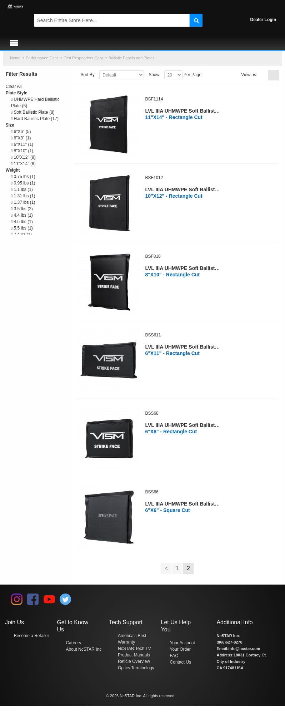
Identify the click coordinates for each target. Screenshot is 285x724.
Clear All (14, 86)
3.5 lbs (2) (22, 208)
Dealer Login (263, 20)
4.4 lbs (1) (22, 215)
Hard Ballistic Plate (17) (35, 118)
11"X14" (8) (23, 163)
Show (154, 74)
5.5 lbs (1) (22, 228)
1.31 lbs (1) (23, 195)
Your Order (180, 649)
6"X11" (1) (22, 144)
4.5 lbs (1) (22, 221)
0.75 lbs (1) (23, 176)
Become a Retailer (31, 635)
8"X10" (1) (22, 150)
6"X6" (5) (21, 131)
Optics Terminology (136, 667)
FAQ (174, 655)
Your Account (182, 642)
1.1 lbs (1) (22, 189)
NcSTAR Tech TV (134, 648)
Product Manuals (134, 654)
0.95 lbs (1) (23, 183)
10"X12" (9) (23, 157)
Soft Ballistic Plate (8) (33, 112)
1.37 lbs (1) (23, 202)
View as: (249, 74)
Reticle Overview (134, 661)
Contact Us (180, 662)
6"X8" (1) (21, 138)
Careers (73, 642)
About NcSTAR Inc (83, 649)
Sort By (87, 74)
